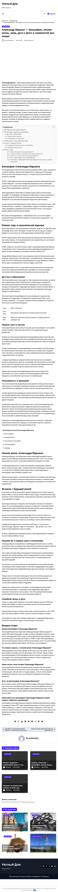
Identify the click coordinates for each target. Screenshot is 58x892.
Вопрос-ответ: (9, 162)
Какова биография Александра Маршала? (22, 164)
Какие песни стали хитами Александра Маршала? (24, 168)
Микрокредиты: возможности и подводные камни (9, 840)
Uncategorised (5, 29)
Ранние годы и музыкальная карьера (16, 145)
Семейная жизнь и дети (14, 160)
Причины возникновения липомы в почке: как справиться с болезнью (13, 800)
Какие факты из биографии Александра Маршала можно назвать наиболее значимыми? (31, 173)
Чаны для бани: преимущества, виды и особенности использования (11, 862)
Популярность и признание (15, 151)
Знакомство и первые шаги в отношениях (20, 158)
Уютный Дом (11, 877)
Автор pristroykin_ (8, 53)
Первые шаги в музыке (14, 149)
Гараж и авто (36, 828)
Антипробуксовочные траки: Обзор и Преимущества (39, 840)
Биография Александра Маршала (15, 142)
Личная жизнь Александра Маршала (16, 153)
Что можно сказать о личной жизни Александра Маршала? (26, 166)
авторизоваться (31, 815)
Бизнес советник (8, 828)
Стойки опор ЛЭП (37, 861)
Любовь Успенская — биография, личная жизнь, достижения (41, 777)
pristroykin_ (34, 751)
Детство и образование (14, 147)
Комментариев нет (29, 53)
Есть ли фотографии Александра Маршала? (22, 170)
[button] (53, 140)
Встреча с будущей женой (12, 156)
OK (34, 890)
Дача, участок (7, 849)
